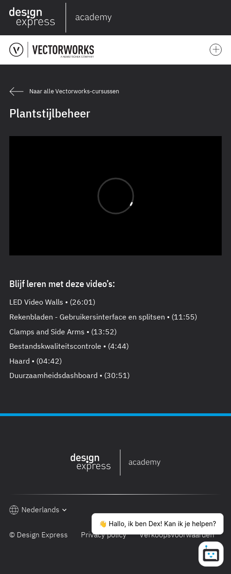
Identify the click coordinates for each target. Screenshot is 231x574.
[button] (220, 17)
